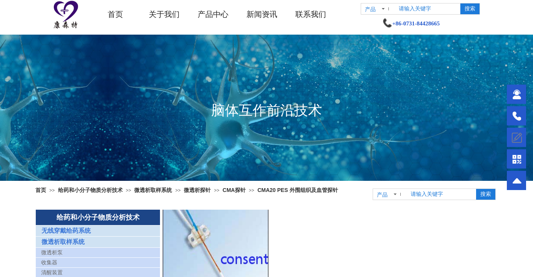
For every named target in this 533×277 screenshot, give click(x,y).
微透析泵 (52, 252)
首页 (115, 14)
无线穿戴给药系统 (66, 230)
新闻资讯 (262, 14)
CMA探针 (234, 190)
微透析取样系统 (153, 190)
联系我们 (310, 14)
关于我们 (164, 14)
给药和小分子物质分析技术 (90, 190)
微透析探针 (197, 190)
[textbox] (428, 9)
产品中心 (213, 14)
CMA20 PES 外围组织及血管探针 (297, 190)
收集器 (49, 262)
